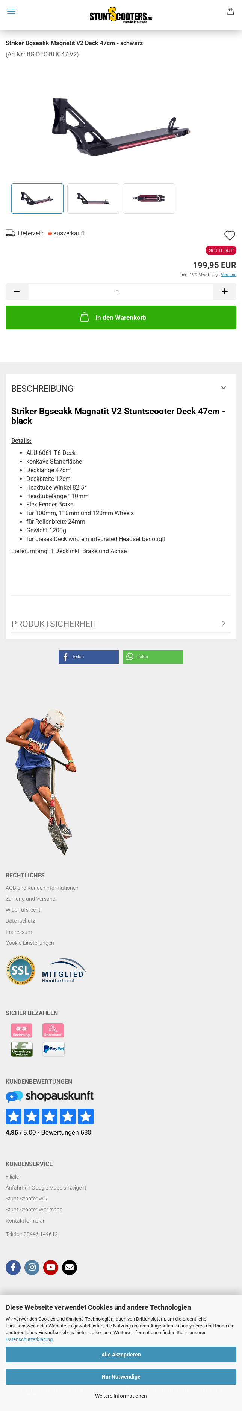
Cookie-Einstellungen (30, 943)
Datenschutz (20, 921)
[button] (17, 291)
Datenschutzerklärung (29, 1339)
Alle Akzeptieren (121, 1355)
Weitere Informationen (121, 1396)
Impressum (19, 932)
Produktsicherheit (54, 624)
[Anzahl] (121, 291)
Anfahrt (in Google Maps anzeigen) (46, 1188)
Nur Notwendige (121, 1377)
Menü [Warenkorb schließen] (11, 11)
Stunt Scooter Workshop (34, 1210)
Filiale (12, 1177)
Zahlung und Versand (31, 899)
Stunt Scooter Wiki (27, 1199)
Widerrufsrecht (23, 910)
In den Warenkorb (113, 317)
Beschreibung (42, 389)
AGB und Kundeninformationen (42, 888)
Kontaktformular (25, 1221)
